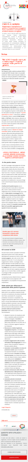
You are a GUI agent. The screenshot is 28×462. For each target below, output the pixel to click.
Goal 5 (9, 22)
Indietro (14, 415)
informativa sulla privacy (7, 446)
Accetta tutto (14, 457)
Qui (2, 443)
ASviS (5, 22)
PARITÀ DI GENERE (11, 24)
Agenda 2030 (5, 125)
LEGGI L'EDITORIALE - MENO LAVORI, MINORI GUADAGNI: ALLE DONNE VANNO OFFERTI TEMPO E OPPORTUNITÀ (14, 155)
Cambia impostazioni (14, 452)
